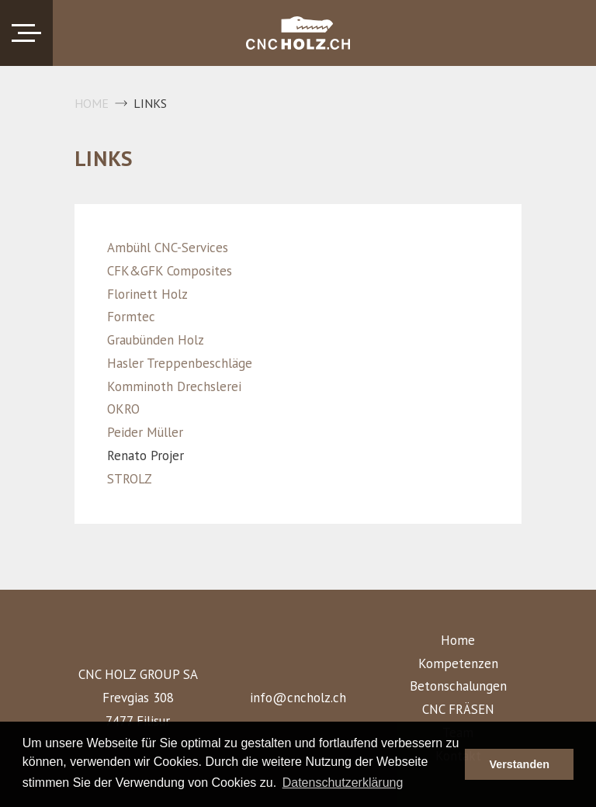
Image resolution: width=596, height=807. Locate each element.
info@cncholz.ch (298, 697)
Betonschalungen (458, 685)
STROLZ (129, 478)
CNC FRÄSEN (458, 709)
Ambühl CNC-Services (167, 247)
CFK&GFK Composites (169, 270)
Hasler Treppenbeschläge (179, 363)
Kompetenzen (458, 663)
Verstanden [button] (519, 764)
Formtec (131, 316)
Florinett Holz (147, 294)
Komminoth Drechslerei (174, 386)
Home (91, 103)
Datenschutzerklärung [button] (343, 782)
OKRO (123, 408)
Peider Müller (145, 432)
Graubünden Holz (155, 339)
